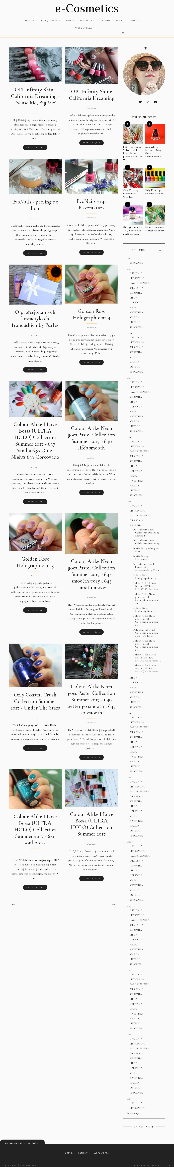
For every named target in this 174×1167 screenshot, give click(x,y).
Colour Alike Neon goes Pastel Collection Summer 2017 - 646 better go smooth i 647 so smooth (91, 696)
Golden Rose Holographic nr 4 (91, 311)
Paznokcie (84, 21)
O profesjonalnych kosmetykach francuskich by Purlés (35, 315)
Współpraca (81, 28)
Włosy (67, 21)
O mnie (118, 21)
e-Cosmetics (87, 8)
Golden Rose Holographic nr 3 (35, 559)
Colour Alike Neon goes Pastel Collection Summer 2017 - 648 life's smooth (91, 435)
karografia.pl (161, 1162)
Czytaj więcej (35, 144)
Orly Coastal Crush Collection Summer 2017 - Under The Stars (35, 698)
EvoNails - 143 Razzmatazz (91, 201)
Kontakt (134, 21)
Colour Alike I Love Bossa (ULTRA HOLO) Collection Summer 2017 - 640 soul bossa (35, 826)
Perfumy (103, 21)
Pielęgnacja (48, 21)
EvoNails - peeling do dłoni (35, 202)
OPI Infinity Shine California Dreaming (92, 91)
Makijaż (28, 21)
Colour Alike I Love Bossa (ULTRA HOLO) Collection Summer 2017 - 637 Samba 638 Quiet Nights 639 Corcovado (35, 437)
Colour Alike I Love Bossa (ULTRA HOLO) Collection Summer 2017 (91, 821)
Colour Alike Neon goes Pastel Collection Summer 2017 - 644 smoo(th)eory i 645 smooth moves (91, 571)
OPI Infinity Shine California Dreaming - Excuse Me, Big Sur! (35, 93)
